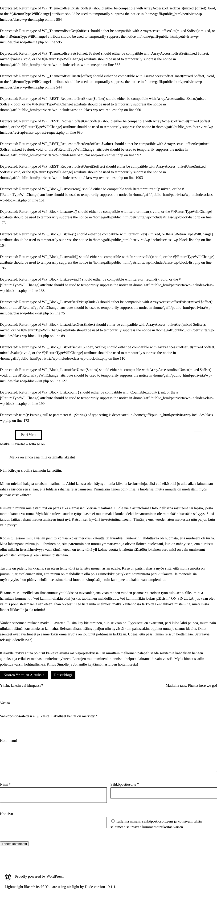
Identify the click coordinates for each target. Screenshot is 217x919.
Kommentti (8, 741)
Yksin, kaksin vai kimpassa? (21, 686)
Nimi (5, 790)
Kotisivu (6, 820)
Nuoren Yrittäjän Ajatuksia (24, 675)
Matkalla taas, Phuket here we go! (191, 686)
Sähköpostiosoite (125, 790)
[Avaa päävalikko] (198, 433)
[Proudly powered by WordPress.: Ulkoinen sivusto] (60, 882)
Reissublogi (63, 675)
